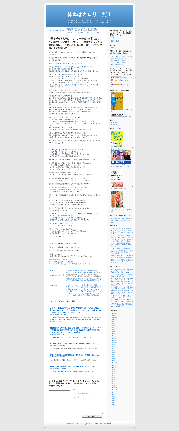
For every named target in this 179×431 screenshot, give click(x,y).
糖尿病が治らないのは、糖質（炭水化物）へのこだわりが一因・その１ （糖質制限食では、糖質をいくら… (84, 290)
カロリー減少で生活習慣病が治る (120, 56)
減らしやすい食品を (72, 218)
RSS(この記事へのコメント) (81, 264)
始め (75, 102)
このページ (53, 225)
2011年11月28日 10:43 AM (58, 368)
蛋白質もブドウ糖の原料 (117, 58)
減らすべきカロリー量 (117, 60)
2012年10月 (114, 342)
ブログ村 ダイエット (121, 78)
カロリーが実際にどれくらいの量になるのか (79, 112)
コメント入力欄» (54, 264)
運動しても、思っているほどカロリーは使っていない (67, 154)
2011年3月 (114, 381)
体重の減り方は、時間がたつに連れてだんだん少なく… (84, 32)
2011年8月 (114, 371)
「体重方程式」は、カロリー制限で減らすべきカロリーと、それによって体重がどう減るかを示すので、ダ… (84, 294)
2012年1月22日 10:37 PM (57, 357)
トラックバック (66, 264)
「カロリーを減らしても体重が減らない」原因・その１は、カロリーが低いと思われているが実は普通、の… (84, 286)
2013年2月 (114, 334)
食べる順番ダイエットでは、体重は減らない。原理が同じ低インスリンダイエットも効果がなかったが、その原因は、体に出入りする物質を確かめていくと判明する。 (122, 273)
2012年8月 (114, 346)
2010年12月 (114, 388)
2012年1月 (114, 361)
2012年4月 (114, 354)
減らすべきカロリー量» (57, 31)
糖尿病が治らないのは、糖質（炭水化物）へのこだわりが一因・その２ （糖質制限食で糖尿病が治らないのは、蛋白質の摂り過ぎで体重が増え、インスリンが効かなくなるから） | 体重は (76, 330)
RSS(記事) (114, 122)
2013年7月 (114, 323)
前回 (50, 52)
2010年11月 (114, 390)
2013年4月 (114, 329)
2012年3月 (114, 356)
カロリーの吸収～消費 (117, 62)
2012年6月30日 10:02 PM (57, 345)
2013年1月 (114, 336)
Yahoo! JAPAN (108, 424)
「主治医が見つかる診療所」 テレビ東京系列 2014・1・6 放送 (123, 165)
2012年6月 (114, 350)
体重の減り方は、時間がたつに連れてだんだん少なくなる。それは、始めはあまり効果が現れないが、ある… (84, 279)
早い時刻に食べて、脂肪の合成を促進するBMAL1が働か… (71, 344)
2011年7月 (114, 373)
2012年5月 (114, 352)
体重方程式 (121, 116)
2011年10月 (114, 367)
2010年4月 (114, 404)
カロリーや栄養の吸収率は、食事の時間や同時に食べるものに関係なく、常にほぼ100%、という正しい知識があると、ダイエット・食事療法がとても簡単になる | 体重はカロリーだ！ (76, 310)
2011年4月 (114, 379)
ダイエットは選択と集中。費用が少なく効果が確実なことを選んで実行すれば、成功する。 (122, 244)
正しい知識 (52, 127)
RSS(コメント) (115, 124)
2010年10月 (114, 392)
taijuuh (112, 47)
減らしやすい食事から (57, 218)
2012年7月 (114, 348)
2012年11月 (114, 340)
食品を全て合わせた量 (63, 169)
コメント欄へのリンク (117, 40)
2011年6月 (114, 375)
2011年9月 (114, 369)
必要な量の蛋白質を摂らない (66, 74)
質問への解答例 (115, 42)
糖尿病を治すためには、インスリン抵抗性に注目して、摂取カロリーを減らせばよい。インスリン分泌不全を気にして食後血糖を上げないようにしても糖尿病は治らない (122, 259)
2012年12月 (114, 338)
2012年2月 (114, 359)
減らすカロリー (54, 112)
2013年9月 (114, 319)
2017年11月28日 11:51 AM (58, 314)
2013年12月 (114, 313)
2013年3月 (114, 332)
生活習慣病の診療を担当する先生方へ (121, 218)
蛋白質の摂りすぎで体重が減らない (78, 85)
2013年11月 (114, 315)
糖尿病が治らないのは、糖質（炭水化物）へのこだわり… (70, 366)
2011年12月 (114, 363)
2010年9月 (114, 394)
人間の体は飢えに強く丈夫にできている (62, 90)
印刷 (70, 260)
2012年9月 (114, 344)
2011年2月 (114, 383)
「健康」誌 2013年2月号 (121, 207)
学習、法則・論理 (116, 64)
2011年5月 (114, 377)
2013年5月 (114, 327)
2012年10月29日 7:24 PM (57, 334)
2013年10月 (114, 317)
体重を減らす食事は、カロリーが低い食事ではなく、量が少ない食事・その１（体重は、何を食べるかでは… (84, 271)
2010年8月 (114, 396)
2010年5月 (114, 402)
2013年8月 (114, 321)
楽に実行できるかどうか (90, 98)
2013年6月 (114, 325)
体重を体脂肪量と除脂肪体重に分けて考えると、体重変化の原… (73, 355)
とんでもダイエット (60, 262)
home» (51, 29)
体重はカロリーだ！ (89, 14)
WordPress (89, 424)
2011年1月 (114, 386)
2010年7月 (114, 398)
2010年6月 (114, 400)
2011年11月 (114, 365)
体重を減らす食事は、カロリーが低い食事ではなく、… (84, 29)
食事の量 (70, 262)
